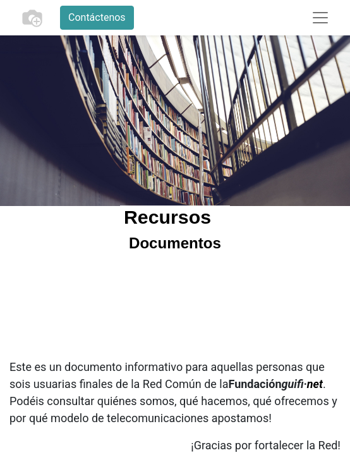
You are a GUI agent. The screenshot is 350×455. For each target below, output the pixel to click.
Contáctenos (97, 17)
